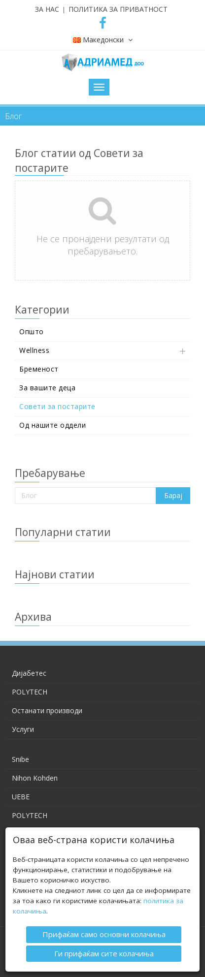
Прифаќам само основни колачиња (104, 934)
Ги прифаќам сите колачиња (104, 952)
